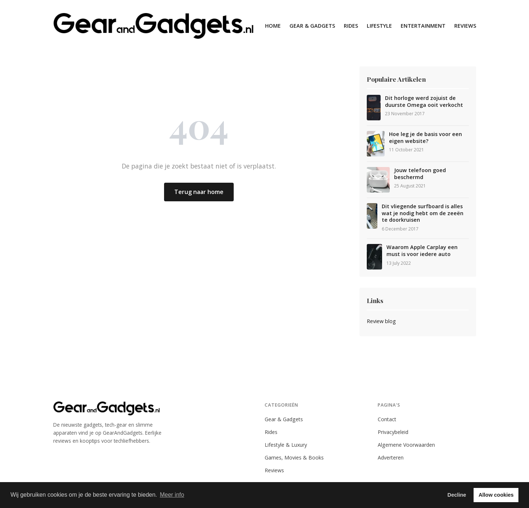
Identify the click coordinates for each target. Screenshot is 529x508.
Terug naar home (198, 192)
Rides (351, 25)
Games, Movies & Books (294, 457)
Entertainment (423, 25)
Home (273, 25)
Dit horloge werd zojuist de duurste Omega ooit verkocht (424, 101)
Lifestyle (379, 25)
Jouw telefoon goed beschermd (420, 174)
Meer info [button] (172, 495)
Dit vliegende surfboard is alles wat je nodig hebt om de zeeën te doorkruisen (422, 213)
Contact (387, 419)
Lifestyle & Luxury (286, 444)
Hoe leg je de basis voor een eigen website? (425, 137)
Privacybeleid (393, 431)
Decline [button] (456, 495)
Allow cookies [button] (496, 495)
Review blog (381, 321)
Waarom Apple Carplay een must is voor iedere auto (422, 250)
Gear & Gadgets (312, 25)
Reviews (465, 25)
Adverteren (391, 457)
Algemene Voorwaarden (406, 444)
